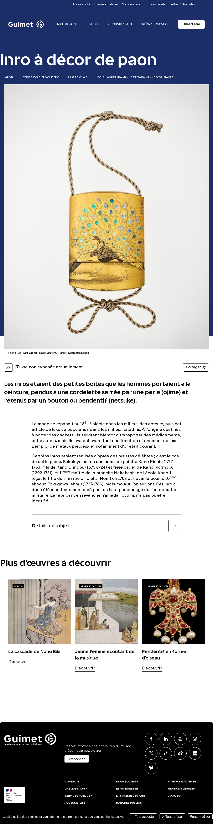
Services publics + (78, 796)
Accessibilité (81, 4)
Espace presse (127, 789)
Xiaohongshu (195, 753)
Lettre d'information (183, 4)
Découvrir (18, 662)
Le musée (92, 24)
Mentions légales (181, 789)
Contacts (72, 782)
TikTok (166, 753)
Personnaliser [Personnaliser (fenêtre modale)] (200, 816)
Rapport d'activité (182, 782)
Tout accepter (143, 816)
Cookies (174, 796)
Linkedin (166, 739)
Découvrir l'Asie (120, 24)
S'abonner (77, 759)
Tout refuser (172, 816)
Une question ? (75, 789)
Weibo (180, 753)
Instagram (195, 739)
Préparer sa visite (155, 24)
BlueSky (151, 768)
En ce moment (67, 24)
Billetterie (191, 24)
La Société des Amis (131, 796)
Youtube (180, 739)
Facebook (151, 739)
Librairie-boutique (106, 4)
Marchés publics (129, 803)
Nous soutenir (131, 4)
